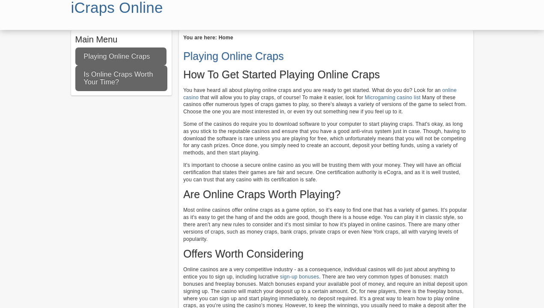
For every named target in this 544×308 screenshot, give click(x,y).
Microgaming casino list (392, 98)
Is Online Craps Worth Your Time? (118, 78)
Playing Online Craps (117, 56)
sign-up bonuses (298, 277)
